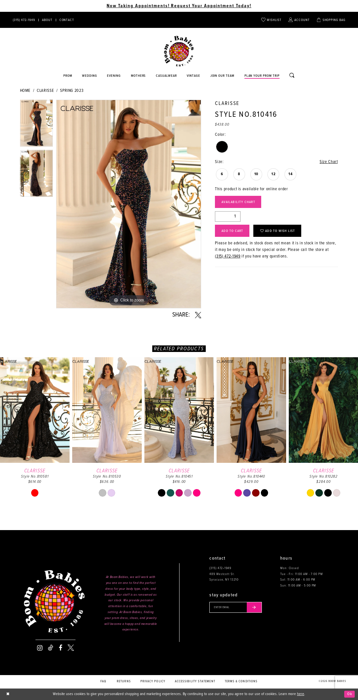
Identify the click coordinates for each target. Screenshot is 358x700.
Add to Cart (232, 231)
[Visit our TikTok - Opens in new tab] (50, 647)
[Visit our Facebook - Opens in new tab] (60, 647)
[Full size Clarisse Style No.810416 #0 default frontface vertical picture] (128, 204)
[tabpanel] (36, 125)
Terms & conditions (241, 681)
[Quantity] (228, 216)
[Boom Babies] (179, 51)
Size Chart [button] (329, 162)
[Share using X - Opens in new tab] (198, 315)
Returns (124, 681)
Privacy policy (152, 681)
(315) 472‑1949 (227, 256)
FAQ (103, 681)
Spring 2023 (71, 90)
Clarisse (45, 90)
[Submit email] (254, 607)
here (300, 694)
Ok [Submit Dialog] (349, 694)
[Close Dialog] (8, 694)
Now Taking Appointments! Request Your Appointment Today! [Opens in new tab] (179, 6)
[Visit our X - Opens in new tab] (71, 647)
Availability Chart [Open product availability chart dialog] (238, 202)
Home (25, 90)
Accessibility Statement (195, 681)
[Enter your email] (235, 607)
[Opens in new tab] (166, 76)
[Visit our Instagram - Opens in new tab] (40, 647)
